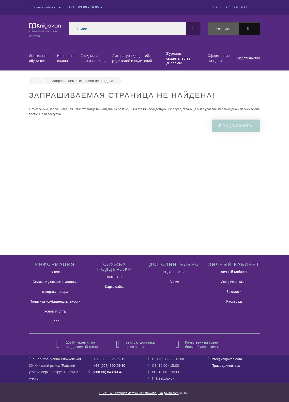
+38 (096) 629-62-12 (109, 359)
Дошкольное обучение (40, 58)
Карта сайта (114, 287)
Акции (174, 282)
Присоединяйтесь (226, 365)
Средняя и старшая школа (93, 58)
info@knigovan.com (227, 359)
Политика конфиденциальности (55, 301)
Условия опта (55, 311)
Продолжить (236, 125)
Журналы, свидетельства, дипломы (179, 58)
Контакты (114, 277)
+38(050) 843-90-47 (107, 372)
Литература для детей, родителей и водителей (132, 58)
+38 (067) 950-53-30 (109, 365)
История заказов (234, 282)
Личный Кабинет (234, 272)
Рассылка (234, 301)
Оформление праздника (219, 58)
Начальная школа (66, 58)
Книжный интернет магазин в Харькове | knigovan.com (139, 393)
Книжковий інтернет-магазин (45, 30)
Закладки (234, 292)
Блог (55, 321)
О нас (55, 272)
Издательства (248, 58)
